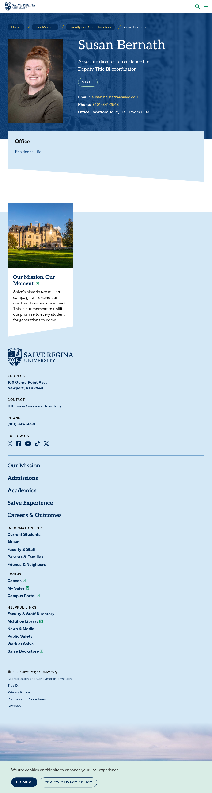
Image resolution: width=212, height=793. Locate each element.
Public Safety (20, 636)
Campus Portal (22, 595)
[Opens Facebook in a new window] (18, 443)
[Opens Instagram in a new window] (10, 443)
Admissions (23, 478)
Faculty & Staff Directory (31, 613)
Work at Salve (21, 643)
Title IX (13, 685)
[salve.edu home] (20, 6)
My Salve (16, 588)
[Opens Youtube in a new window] (28, 443)
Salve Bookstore (23, 651)
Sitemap (14, 706)
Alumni (14, 541)
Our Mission (45, 27)
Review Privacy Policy (68, 782)
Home (16, 27)
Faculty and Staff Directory (90, 27)
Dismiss (24, 782)
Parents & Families (25, 556)
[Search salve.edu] (197, 6)
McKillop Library (23, 621)
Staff (88, 82)
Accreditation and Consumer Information (40, 679)
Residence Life (28, 151)
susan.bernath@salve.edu (115, 97)
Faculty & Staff (22, 549)
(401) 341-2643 (106, 104)
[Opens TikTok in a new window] (37, 443)
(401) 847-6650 (21, 423)
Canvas (15, 580)
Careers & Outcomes (34, 515)
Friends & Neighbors (27, 564)
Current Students (24, 534)
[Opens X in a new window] (46, 443)
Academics (22, 491)
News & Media (21, 628)
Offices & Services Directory (34, 405)
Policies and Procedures (27, 699)
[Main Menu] (206, 7)
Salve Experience (30, 503)
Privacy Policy (19, 692)
